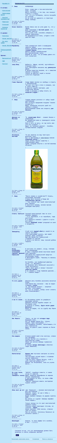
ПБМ (3, 61)
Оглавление (36, 439)
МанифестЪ (5, 3)
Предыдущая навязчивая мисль (20, 439)
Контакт (5, 64)
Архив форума (7, 45)
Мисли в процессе (47, 439)
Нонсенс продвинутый (5, 18)
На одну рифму (4, 42)
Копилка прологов (4, 28)
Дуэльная (5, 24)
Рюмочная (5, 22)
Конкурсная (6, 10)
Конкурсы (5, 36)
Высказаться (6, 58)
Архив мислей (7, 38)
